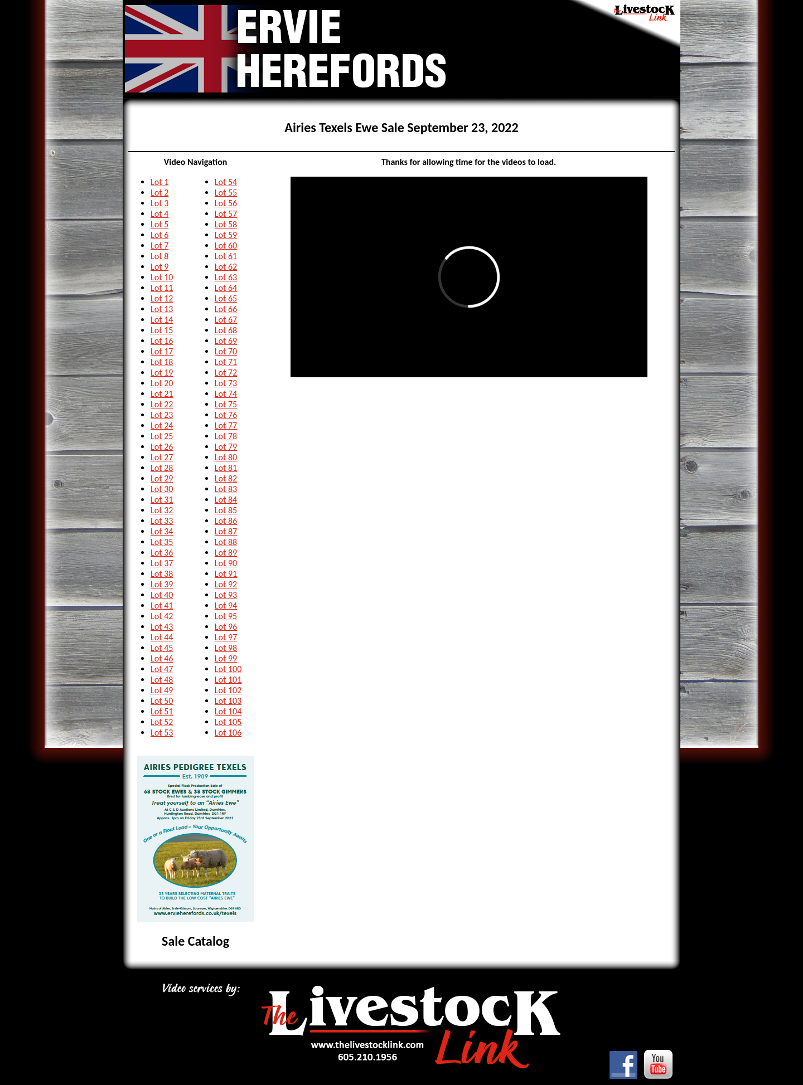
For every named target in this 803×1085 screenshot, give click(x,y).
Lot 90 (226, 563)
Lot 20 (162, 383)
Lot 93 (226, 595)
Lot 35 (162, 542)
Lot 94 (226, 605)
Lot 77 (226, 425)
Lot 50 (162, 700)
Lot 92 (226, 584)
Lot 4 (159, 213)
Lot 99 (226, 658)
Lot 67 (226, 319)
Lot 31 (162, 499)
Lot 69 (226, 340)
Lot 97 (226, 637)
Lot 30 (162, 489)
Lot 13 (162, 309)
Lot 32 (162, 510)
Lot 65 (226, 298)
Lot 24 (162, 425)
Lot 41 (162, 605)
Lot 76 (226, 415)
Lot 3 (159, 203)
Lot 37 (162, 563)
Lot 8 (159, 256)
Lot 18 (162, 362)
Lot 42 (162, 616)
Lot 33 (162, 520)
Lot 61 (226, 256)
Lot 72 (226, 372)
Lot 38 (162, 573)
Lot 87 (226, 531)
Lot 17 (162, 351)
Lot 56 (226, 203)
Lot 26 (162, 446)
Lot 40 (162, 595)
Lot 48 (162, 679)
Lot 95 (226, 616)
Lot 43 (162, 626)
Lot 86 (226, 520)
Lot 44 (162, 637)
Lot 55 (226, 192)
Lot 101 (228, 679)
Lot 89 (226, 552)
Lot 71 (226, 362)
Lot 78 (226, 436)
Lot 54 (226, 182)
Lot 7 (159, 245)
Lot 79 (226, 446)
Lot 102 (228, 690)
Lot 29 (162, 478)
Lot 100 (228, 669)
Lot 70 (226, 351)
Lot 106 (228, 732)
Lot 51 (162, 711)
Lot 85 (226, 510)
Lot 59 (226, 235)
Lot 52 (162, 722)
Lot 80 (226, 457)
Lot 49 (162, 690)
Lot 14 (162, 319)
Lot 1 (159, 182)
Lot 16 (162, 340)
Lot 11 (162, 288)
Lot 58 (226, 224)
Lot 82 (226, 478)
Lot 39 (162, 584)
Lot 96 (226, 626)
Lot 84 (226, 499)
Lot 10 (162, 277)
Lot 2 (159, 192)
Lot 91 (226, 573)
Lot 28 (162, 468)
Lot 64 (226, 288)
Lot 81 (226, 468)
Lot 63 (226, 277)
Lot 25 (162, 436)
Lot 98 (226, 648)
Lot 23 (162, 415)
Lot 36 (162, 552)
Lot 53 (162, 732)
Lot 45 (162, 648)
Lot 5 (159, 224)
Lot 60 (226, 245)
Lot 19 (162, 372)
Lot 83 (226, 489)
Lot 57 (226, 213)
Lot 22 (162, 404)
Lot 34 (162, 531)
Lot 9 (159, 266)
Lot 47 (162, 669)
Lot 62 (226, 266)
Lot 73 (226, 383)
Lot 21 (162, 393)
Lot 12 (162, 298)
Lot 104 (228, 711)
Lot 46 (162, 658)
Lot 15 (162, 330)
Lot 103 (228, 700)
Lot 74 (226, 393)
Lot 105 (228, 722)
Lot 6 (159, 235)
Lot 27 (162, 457)
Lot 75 (226, 404)
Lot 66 (226, 309)
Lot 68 (226, 330)
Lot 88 (226, 542)
